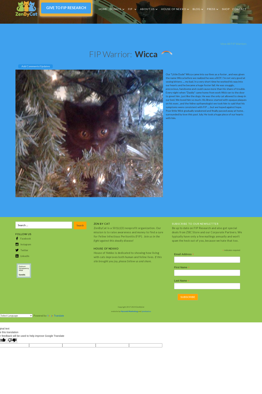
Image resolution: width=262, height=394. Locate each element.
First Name (181, 267)
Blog (196, 9)
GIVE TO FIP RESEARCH (66, 7)
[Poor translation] (12, 340)
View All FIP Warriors (233, 43)
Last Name (181, 280)
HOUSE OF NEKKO (173, 9)
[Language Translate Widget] (16, 315)
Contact (239, 9)
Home (103, 9)
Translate (55, 315)
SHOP (226, 9)
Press (211, 9)
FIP (130, 9)
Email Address (184, 254)
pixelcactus (146, 311)
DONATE (116, 9)
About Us (147, 9)
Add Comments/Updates (35, 66)
